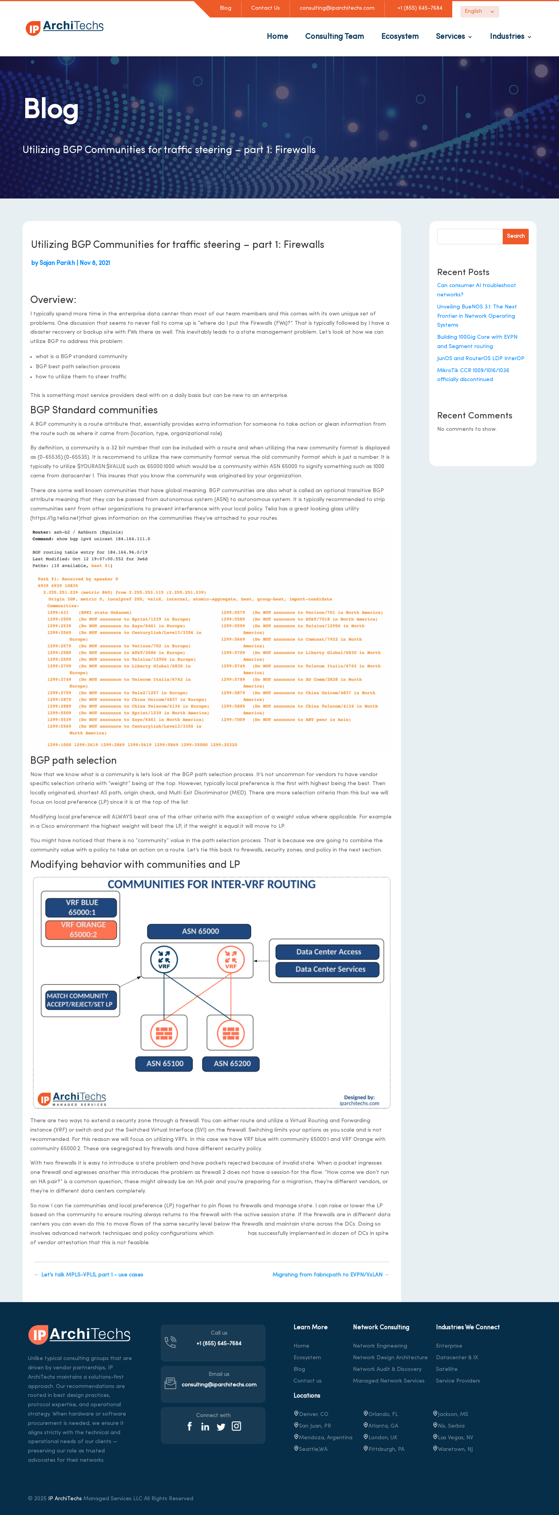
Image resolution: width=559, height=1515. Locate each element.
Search (516, 236)
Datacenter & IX (457, 1358)
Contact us (307, 1381)
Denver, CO (310, 1414)
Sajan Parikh (57, 263)
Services (450, 37)
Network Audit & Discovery (387, 1369)
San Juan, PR (312, 1426)
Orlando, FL (380, 1414)
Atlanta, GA (380, 1426)
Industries (507, 37)
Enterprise (449, 1346)
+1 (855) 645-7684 (418, 8)
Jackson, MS (450, 1414)
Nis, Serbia (448, 1426)
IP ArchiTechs (65, 1499)
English (473, 11)
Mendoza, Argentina (322, 1438)
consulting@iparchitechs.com (337, 8)
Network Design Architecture (390, 1358)
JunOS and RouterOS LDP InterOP (480, 359)
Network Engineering (380, 1346)
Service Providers (458, 1381)
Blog (225, 8)
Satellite (447, 1369)
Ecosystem (400, 37)
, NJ (452, 1449)
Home (277, 37)
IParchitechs (231, 1233)
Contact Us (265, 8)
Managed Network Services (389, 1381)
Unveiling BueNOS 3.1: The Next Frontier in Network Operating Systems (477, 316)
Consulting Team (334, 37)
